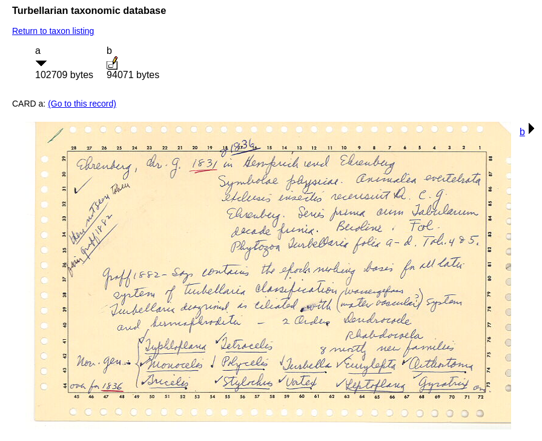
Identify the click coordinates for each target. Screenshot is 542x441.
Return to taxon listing (53, 31)
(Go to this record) (82, 103)
